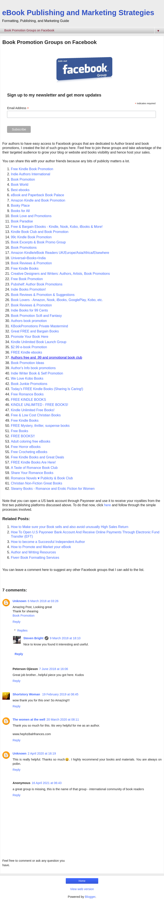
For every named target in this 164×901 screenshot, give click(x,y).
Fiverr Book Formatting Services (35, 557)
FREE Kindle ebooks (26, 352)
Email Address (18, 108)
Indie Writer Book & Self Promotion (37, 373)
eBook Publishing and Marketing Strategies (78, 13)
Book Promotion (23, 179)
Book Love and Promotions (31, 216)
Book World (19, 184)
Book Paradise (22, 221)
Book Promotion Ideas (27, 363)
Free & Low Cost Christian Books (36, 415)
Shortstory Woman (27, 694)
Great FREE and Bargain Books (35, 331)
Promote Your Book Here (29, 336)
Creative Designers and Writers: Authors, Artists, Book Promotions (60, 273)
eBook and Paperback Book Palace (38, 195)
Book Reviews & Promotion (31, 263)
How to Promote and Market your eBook (41, 547)
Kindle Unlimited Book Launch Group (38, 342)
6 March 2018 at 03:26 (43, 601)
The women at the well (29, 719)
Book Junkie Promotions (29, 384)
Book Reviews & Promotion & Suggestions (43, 295)
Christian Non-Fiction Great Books (36, 483)
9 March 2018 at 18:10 (65, 638)
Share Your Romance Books (32, 473)
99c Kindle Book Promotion (31, 237)
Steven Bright (33, 638)
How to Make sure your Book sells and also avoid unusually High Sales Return (69, 527)
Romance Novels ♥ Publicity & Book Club (42, 478)
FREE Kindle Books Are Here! (33, 462)
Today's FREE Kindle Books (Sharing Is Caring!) (47, 389)
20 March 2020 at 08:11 (63, 719)
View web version (82, 889)
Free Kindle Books (24, 268)
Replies (22, 630)
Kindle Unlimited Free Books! (32, 410)
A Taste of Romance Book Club (34, 468)
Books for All (20, 211)
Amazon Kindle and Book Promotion (38, 200)
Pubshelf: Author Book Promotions (36, 284)
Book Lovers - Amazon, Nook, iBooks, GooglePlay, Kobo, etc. (57, 300)
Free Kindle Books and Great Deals (37, 457)
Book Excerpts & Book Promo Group (38, 242)
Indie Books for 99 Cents (29, 310)
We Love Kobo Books (27, 378)
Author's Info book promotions (33, 368)
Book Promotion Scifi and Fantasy (36, 315)
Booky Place (21, 205)
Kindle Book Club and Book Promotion (40, 232)
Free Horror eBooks (26, 447)
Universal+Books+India (28, 258)
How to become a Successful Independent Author (48, 542)
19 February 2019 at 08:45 (60, 694)
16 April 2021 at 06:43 (47, 783)
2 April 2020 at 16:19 (42, 753)
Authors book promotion (29, 321)
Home (82, 880)
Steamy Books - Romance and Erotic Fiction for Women (53, 488)
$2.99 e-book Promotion (29, 347)
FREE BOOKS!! (23, 436)
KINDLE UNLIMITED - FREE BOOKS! (39, 405)
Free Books (19, 431)
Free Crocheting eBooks (29, 452)
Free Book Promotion (27, 279)
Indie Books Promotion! (28, 289)
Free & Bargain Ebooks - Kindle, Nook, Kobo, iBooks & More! (56, 226)
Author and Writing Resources (33, 552)
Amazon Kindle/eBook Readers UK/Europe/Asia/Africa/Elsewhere (60, 253)
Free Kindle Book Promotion (32, 169)
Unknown (19, 601)
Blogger (90, 896)
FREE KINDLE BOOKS (28, 399)
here (107, 505)
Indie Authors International (30, 174)
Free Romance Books (27, 394)
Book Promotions (24, 247)
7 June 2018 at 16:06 (53, 669)
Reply (16, 621)
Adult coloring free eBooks (30, 441)
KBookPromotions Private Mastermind (39, 326)
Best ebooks (20, 190)
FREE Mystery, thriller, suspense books (40, 425)
